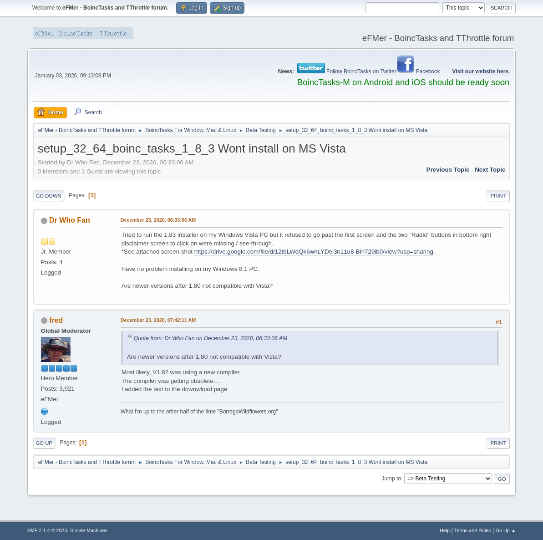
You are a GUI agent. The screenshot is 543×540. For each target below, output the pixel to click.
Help (445, 530)
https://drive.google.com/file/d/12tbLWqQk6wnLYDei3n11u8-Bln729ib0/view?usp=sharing (313, 251)
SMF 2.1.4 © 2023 (47, 530)
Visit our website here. (481, 71)
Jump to (391, 478)
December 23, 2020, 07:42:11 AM (158, 320)
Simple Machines (88, 530)
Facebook (428, 71)
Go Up (44, 443)
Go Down (48, 196)
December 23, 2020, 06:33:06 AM (158, 220)
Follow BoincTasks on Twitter (361, 71)
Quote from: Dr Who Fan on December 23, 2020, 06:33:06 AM (211, 338)
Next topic (490, 169)
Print (498, 196)
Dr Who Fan (69, 220)
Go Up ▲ (506, 530)
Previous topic (448, 169)
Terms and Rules (472, 530)
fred (56, 320)
